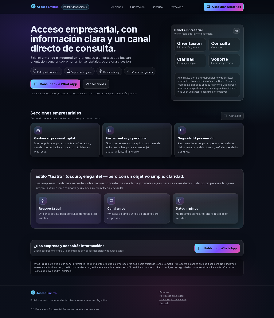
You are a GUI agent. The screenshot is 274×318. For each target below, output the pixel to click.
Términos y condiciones (172, 299)
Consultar (232, 116)
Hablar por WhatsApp (217, 248)
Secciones (116, 7)
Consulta (157, 7)
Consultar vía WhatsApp (55, 84)
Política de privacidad (46, 271)
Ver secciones (96, 84)
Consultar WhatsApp (223, 7)
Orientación (137, 7)
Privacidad (176, 7)
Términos (65, 271)
